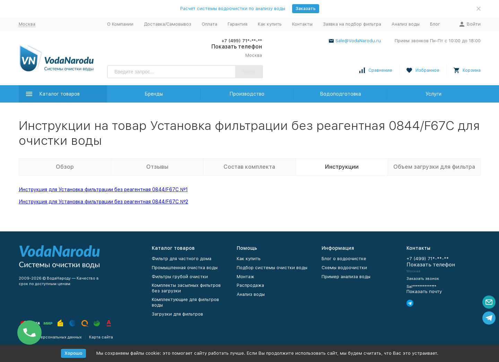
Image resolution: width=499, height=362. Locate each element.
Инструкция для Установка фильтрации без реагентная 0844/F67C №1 (103, 189)
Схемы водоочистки (344, 267)
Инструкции (342, 167)
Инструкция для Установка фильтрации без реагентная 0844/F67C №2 (103, 201)
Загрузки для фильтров (177, 314)
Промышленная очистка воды (185, 267)
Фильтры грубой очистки (180, 276)
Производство (246, 94)
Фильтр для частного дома (181, 258)
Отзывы (157, 167)
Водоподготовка (340, 94)
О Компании (120, 24)
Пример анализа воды (346, 276)
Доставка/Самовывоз (167, 24)
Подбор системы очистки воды (272, 267)
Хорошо (73, 353)
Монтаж (245, 276)
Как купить (270, 24)
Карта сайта (101, 337)
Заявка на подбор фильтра (352, 24)
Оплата (209, 24)
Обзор (65, 167)
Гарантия (237, 24)
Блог (435, 24)
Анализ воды (406, 24)
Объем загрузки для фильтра (434, 167)
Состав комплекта (249, 167)
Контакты (302, 24)
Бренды (154, 94)
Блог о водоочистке (344, 258)
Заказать (306, 8)
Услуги (433, 94)
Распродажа (250, 285)
